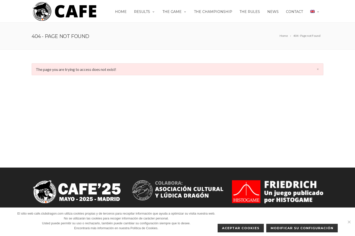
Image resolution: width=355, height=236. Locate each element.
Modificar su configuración (302, 228)
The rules (250, 11)
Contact (294, 11)
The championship (213, 11)
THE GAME (174, 11)
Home (121, 11)
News (273, 11)
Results (144, 11)
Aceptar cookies (240, 228)
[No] (348, 221)
